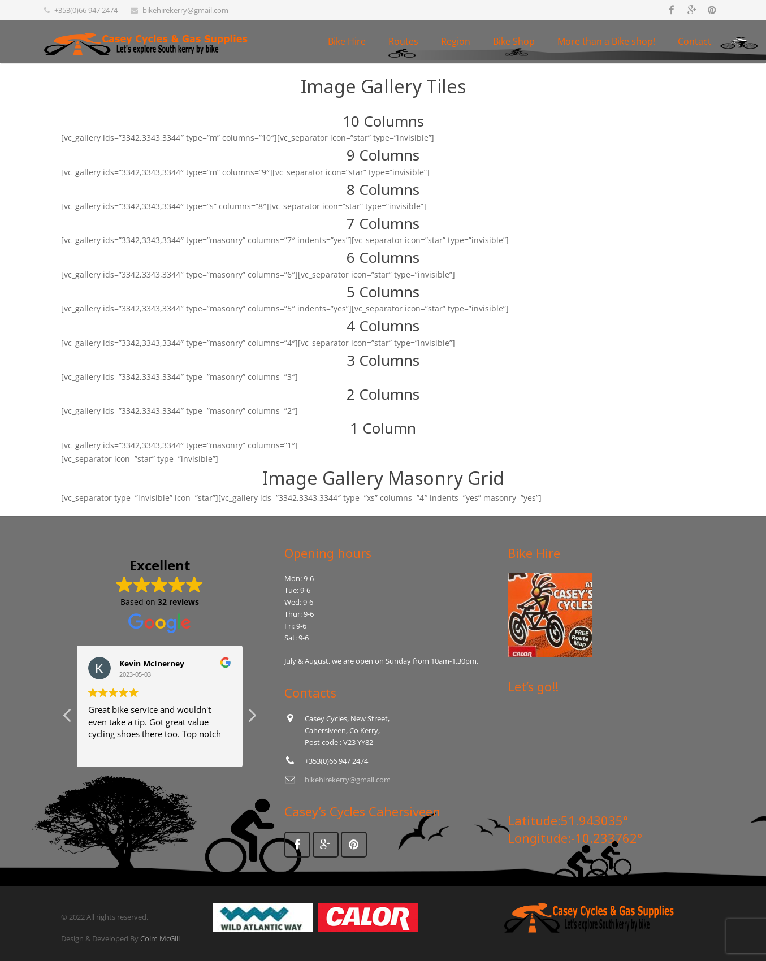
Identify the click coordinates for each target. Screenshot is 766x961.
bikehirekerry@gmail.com (185, 10)
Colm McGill (160, 938)
